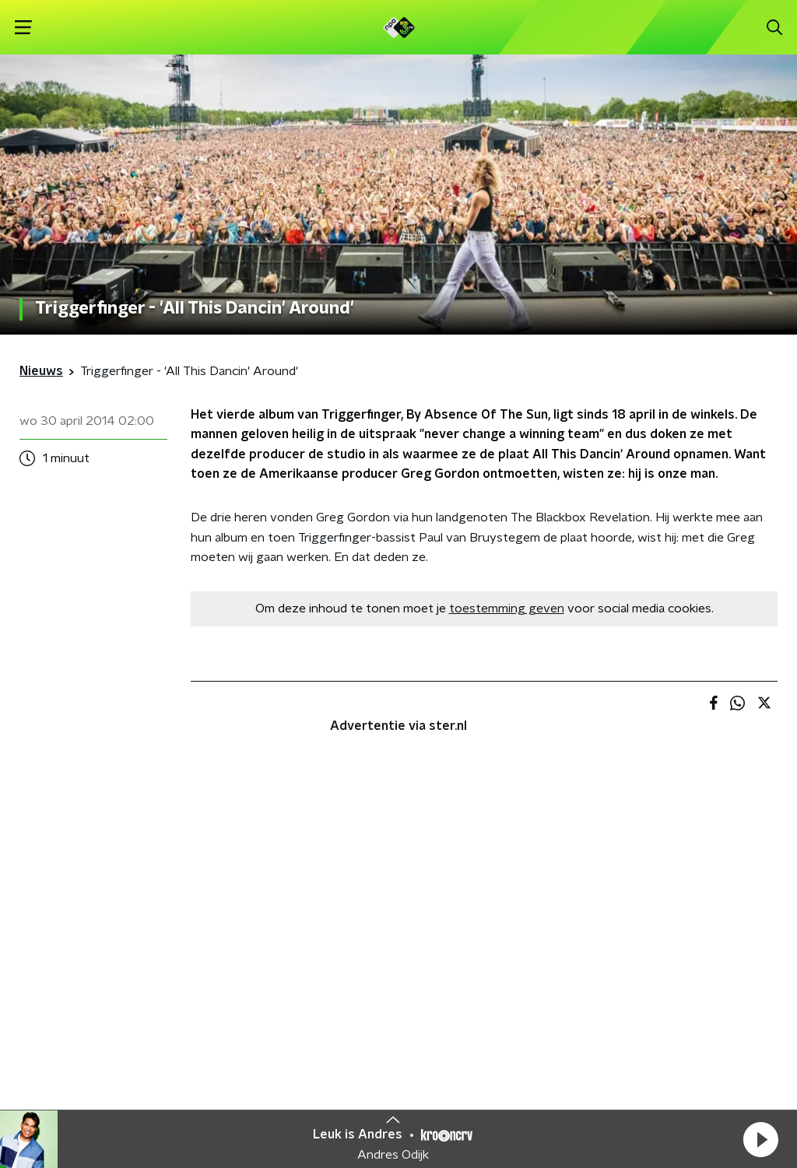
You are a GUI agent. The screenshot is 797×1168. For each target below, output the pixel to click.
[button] (760, 1139)
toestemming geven (506, 608)
